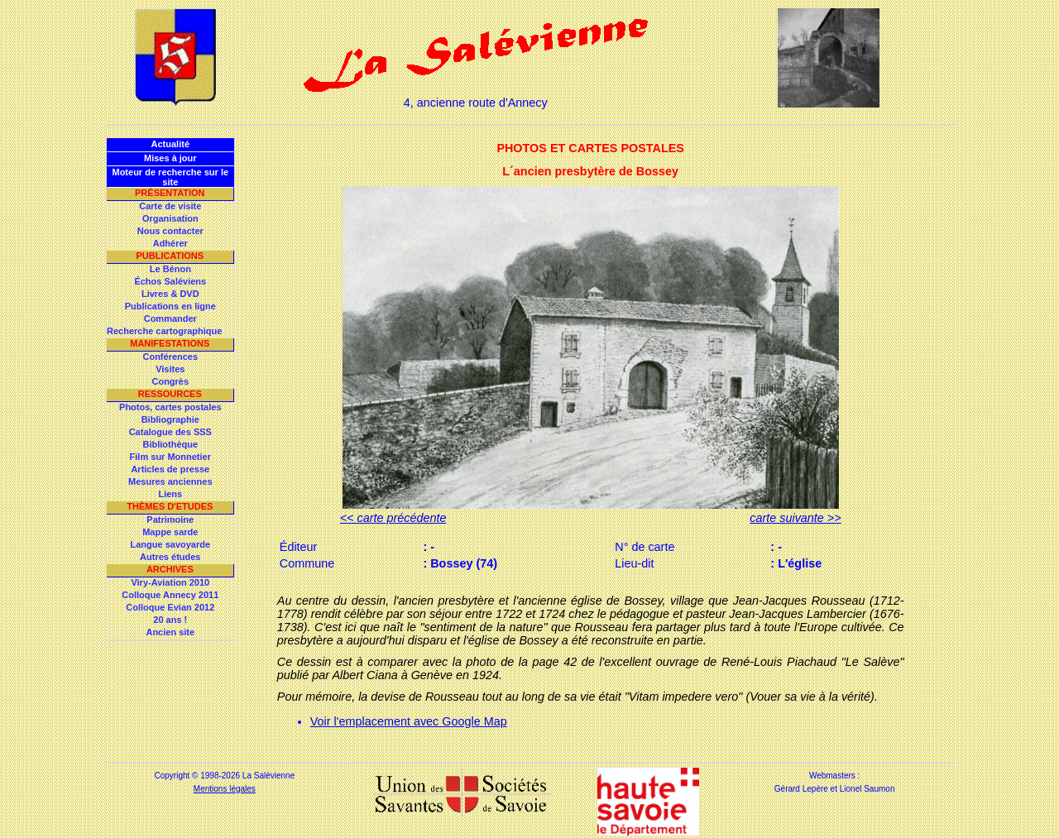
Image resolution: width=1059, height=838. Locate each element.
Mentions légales (225, 788)
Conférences (170, 357)
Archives (170, 569)
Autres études (170, 557)
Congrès (170, 381)
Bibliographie (170, 419)
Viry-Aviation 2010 (170, 582)
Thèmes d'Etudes (170, 506)
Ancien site (170, 632)
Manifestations (169, 343)
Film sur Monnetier (170, 457)
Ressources (170, 394)
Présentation (170, 193)
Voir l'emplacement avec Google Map (408, 721)
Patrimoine (170, 519)
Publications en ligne (170, 306)
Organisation (170, 218)
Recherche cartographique (164, 331)
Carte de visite (170, 206)
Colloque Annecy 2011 (170, 595)
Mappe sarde (170, 532)
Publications (170, 256)
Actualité (170, 144)
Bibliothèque (170, 444)
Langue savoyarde (171, 544)
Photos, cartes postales (170, 407)
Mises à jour (170, 158)
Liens (170, 494)
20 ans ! (170, 620)
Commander (170, 318)
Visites (170, 369)
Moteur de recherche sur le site (170, 177)
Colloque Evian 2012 (170, 607)
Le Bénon (170, 269)
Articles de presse (170, 469)
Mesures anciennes (170, 481)
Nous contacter (170, 231)
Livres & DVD (170, 294)
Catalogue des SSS (170, 432)
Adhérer (170, 243)
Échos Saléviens (170, 281)
